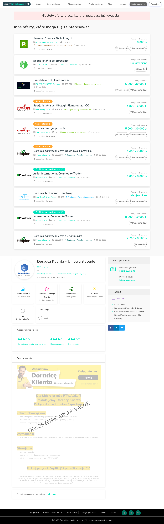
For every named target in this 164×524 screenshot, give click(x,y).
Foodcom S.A (40, 177)
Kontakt (123, 4)
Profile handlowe (96, 4)
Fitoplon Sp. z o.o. (41, 155)
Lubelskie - (42, 49)
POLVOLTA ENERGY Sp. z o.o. (46, 84)
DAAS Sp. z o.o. (41, 65)
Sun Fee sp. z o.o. (41, 109)
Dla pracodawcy (53, 4)
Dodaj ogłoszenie (138, 4)
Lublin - (42, 113)
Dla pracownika (74, 4)
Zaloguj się (155, 4)
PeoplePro (42, 267)
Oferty (39, 4)
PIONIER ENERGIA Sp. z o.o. (45, 42)
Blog (110, 4)
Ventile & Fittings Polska (44, 197)
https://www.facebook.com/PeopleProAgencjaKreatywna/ (61, 274)
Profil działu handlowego (49, 169)
